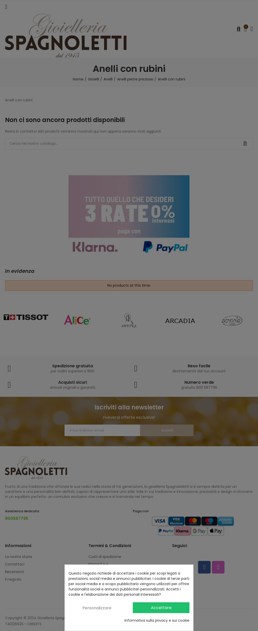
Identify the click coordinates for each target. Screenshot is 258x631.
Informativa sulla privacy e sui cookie (156, 620)
